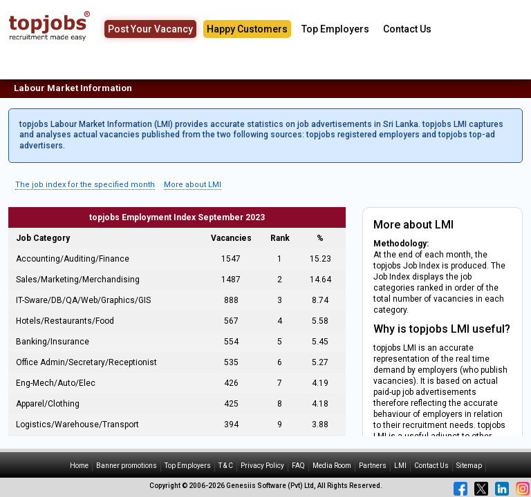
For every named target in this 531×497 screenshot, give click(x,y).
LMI (400, 465)
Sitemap (469, 465)
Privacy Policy (262, 465)
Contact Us (407, 29)
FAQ (298, 465)
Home (79, 465)
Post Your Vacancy (150, 29)
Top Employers (335, 29)
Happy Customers (247, 29)
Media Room (332, 465)
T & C (225, 465)
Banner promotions (126, 465)
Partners (372, 465)
